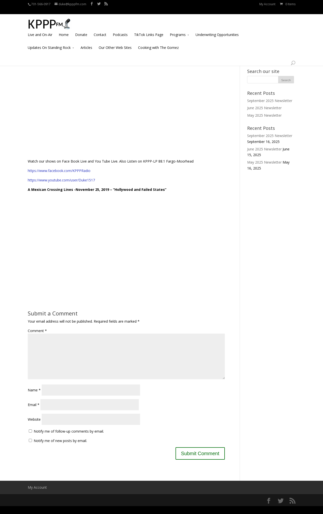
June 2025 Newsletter (264, 107)
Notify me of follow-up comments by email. (69, 439)
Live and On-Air (40, 29)
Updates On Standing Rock (49, 41)
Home (64, 29)
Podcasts (120, 29)
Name (34, 398)
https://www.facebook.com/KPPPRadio (59, 170)
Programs (178, 29)
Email (33, 412)
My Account (267, 4)
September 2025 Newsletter (269, 100)
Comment (37, 330)
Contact (100, 29)
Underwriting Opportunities (217, 29)
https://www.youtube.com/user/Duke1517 (61, 180)
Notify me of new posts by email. (60, 448)
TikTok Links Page (148, 29)
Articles (86, 41)
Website (34, 427)
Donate (81, 29)
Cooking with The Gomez (158, 41)
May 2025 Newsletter (264, 115)
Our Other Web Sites (115, 41)
